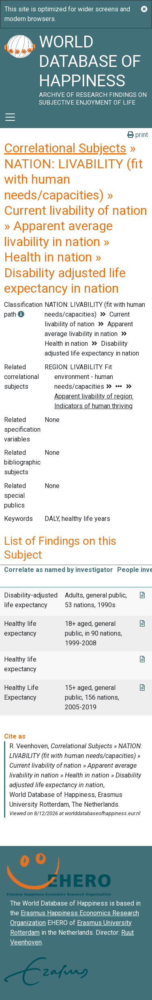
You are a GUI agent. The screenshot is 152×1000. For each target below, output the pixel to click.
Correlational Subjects (65, 148)
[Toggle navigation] (10, 117)
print (137, 135)
